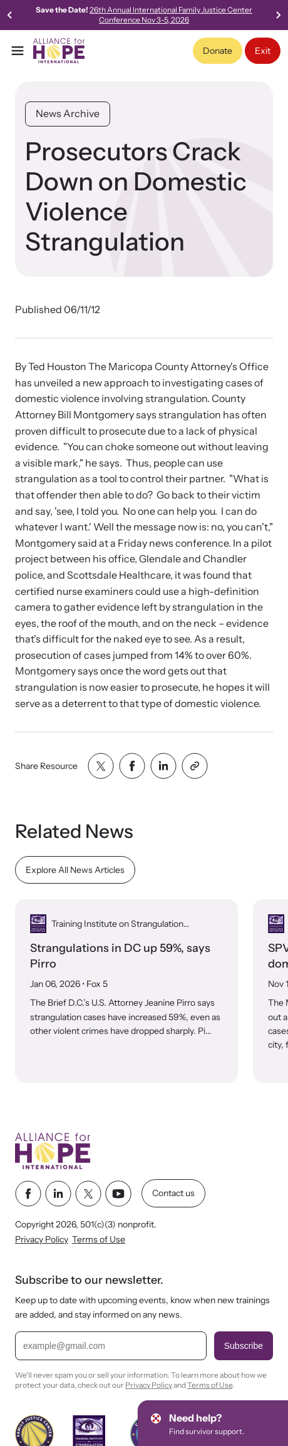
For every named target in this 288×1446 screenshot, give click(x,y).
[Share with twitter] (101, 766)
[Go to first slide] (277, 15)
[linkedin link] (58, 1193)
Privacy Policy (41, 1239)
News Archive (68, 113)
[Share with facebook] (132, 766)
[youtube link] (118, 1193)
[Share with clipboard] (195, 766)
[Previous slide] (10, 15)
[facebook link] (28, 1193)
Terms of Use (98, 1239)
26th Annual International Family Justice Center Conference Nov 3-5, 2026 (171, 14)
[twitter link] (88, 1193)
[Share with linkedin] (163, 766)
